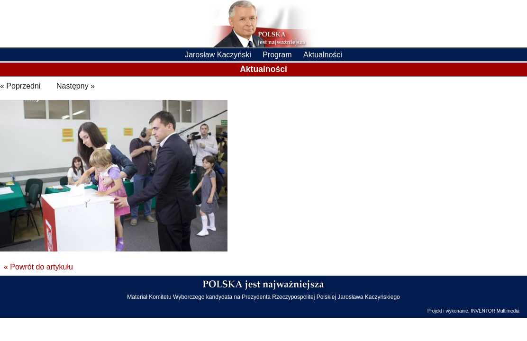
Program (277, 55)
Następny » (75, 86)
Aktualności (322, 55)
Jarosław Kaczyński (218, 55)
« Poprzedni (20, 86)
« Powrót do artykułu (38, 267)
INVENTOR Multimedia (495, 311)
